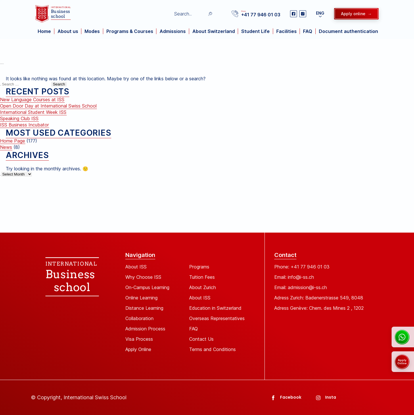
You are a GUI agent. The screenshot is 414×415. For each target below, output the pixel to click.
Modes (92, 31)
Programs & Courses (129, 31)
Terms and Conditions (212, 349)
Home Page (12, 141)
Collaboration (139, 318)
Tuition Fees (202, 277)
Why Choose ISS (143, 277)
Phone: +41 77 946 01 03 (301, 267)
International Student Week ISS (33, 112)
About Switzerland (213, 31)
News (6, 147)
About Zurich (202, 287)
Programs (199, 267)
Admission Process (145, 329)
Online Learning (141, 298)
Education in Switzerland (215, 308)
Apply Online (138, 349)
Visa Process (139, 339)
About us (67, 31)
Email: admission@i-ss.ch (300, 287)
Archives (0, 175)
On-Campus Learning (147, 287)
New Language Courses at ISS (32, 99)
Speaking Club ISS (19, 118)
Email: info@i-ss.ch (294, 277)
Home (44, 31)
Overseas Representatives (217, 318)
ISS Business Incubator (24, 125)
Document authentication (348, 31)
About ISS (136, 267)
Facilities (286, 31)
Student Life (255, 31)
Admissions (173, 31)
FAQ (307, 31)
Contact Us (201, 339)
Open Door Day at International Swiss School (48, 106)
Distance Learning (144, 308)
